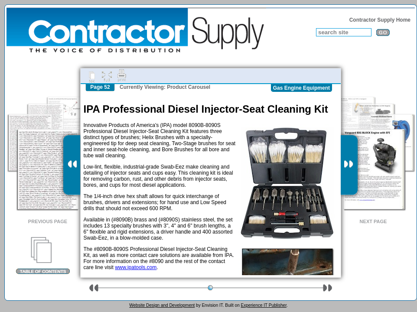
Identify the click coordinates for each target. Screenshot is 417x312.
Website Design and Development (162, 305)
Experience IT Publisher (263, 305)
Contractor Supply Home (379, 20)
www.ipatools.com (135, 267)
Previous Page (47, 221)
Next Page (373, 221)
